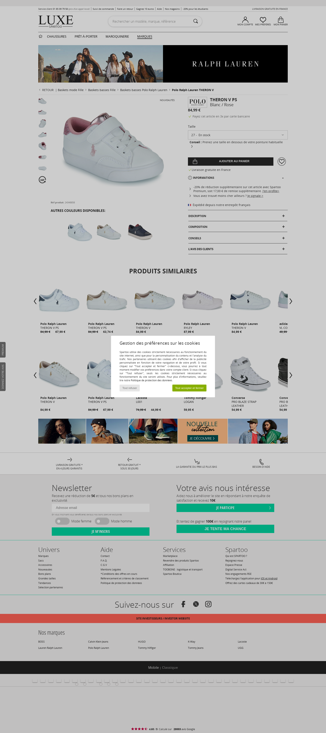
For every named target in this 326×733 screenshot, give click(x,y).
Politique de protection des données (151, 380)
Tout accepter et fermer (189, 388)
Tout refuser (129, 388)
